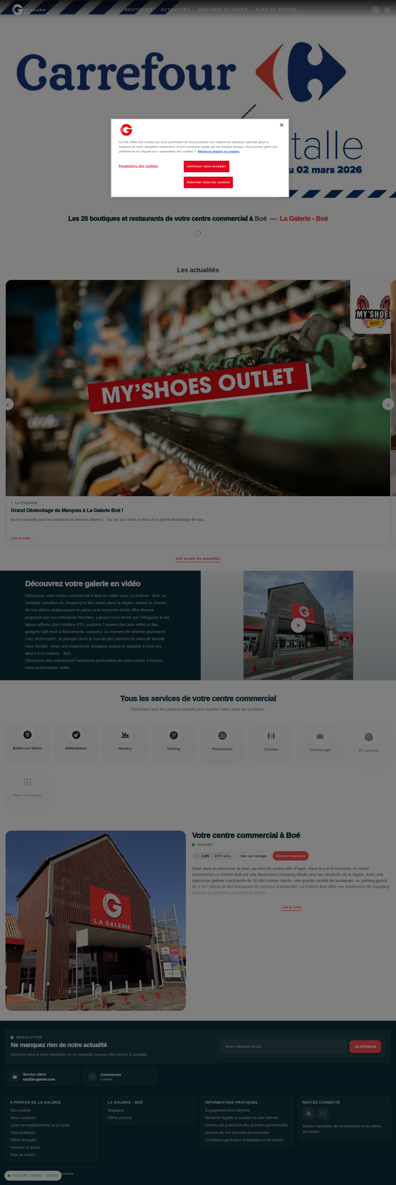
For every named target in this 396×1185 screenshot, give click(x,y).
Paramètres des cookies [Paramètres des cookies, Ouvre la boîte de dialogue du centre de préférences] (138, 166)
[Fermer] (282, 125)
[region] (200, 158)
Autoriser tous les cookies (208, 182)
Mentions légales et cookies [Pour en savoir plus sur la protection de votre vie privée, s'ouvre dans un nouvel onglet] (218, 151)
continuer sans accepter (206, 166)
